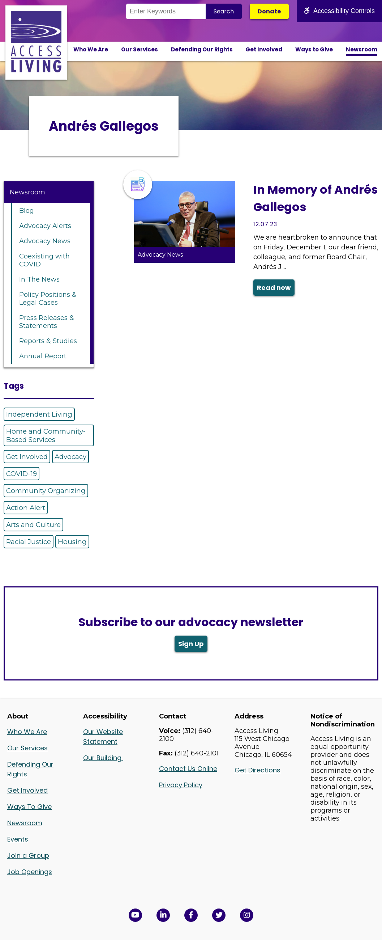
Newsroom (361, 49)
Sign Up (191, 643)
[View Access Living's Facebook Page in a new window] (191, 915)
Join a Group (28, 855)
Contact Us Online (188, 768)
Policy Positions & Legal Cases (48, 299)
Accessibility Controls (339, 10)
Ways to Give (314, 49)
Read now (274, 287)
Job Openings (29, 871)
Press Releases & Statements (46, 322)
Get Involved (263, 49)
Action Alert (25, 507)
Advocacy (70, 456)
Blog (26, 211)
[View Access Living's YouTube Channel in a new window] (135, 915)
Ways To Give (29, 806)
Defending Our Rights (202, 49)
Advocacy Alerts (45, 226)
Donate (269, 11)
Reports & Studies (48, 341)
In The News (39, 279)
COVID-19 (21, 473)
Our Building (103, 757)
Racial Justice (28, 542)
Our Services (139, 49)
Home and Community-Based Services (46, 435)
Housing (72, 542)
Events (17, 839)
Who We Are (90, 49)
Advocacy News (44, 241)
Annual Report (42, 356)
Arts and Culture (33, 524)
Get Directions (257, 770)
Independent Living (39, 414)
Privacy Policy (180, 784)
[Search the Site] (166, 11)
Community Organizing (46, 490)
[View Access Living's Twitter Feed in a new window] (219, 915)
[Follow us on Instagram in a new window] (246, 915)
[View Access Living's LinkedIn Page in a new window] (163, 915)
